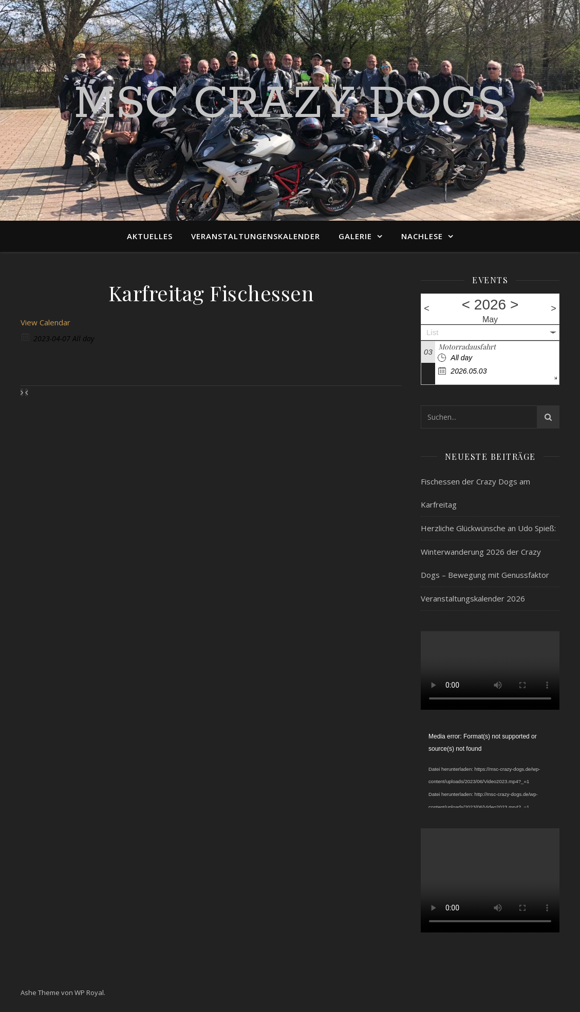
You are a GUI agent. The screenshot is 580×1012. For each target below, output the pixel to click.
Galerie (355, 236)
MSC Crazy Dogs (290, 104)
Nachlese (422, 236)
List (432, 332)
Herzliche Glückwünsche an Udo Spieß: (488, 528)
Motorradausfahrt (467, 347)
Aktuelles (150, 236)
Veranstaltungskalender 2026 (473, 598)
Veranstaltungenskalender (255, 236)
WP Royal (89, 992)
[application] (490, 769)
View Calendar (45, 322)
